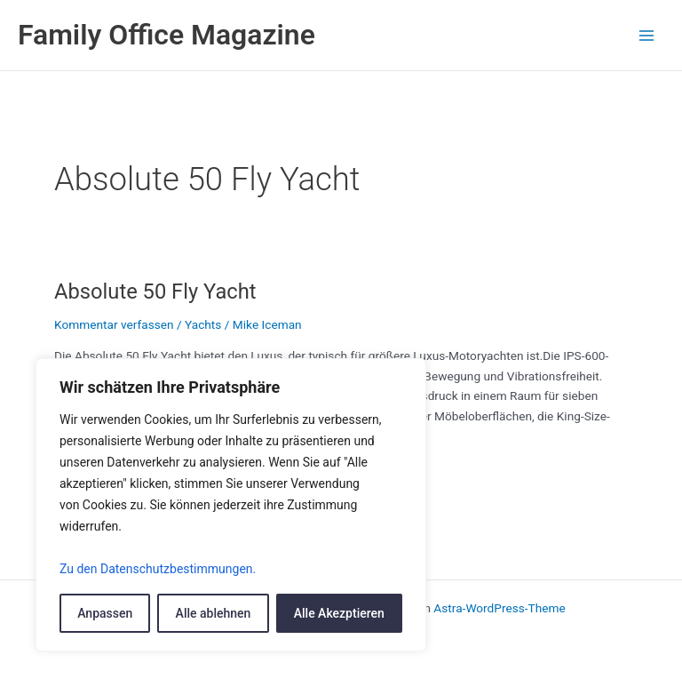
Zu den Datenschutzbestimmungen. (157, 569)
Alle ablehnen (213, 613)
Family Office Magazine (166, 35)
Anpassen (104, 613)
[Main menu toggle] (647, 35)
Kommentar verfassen (114, 324)
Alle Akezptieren (339, 613)
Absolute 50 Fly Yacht (155, 291)
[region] (231, 505)
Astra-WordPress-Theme (499, 608)
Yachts (203, 324)
